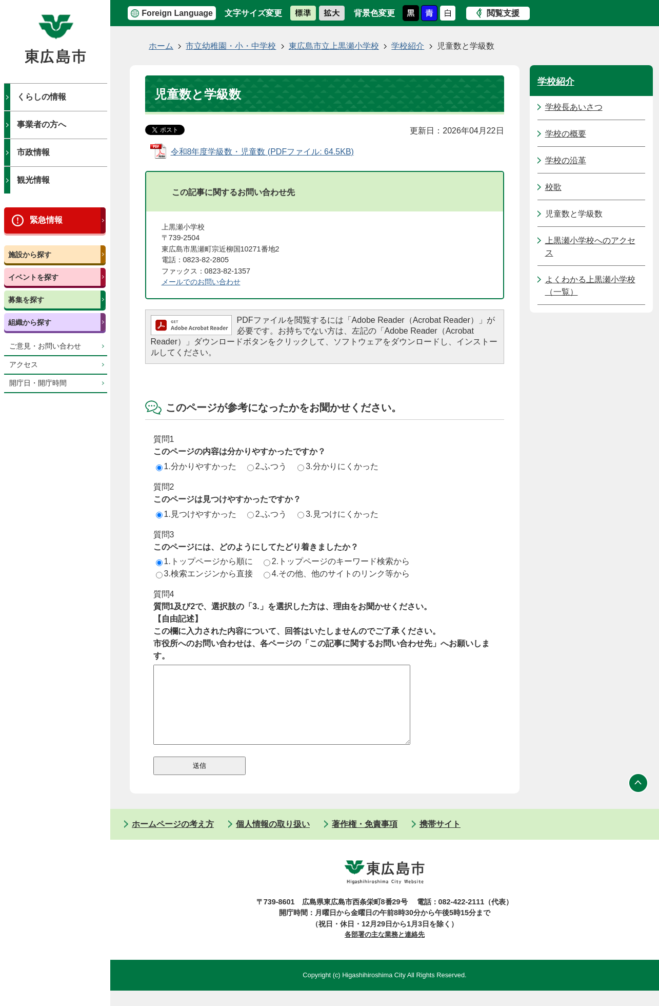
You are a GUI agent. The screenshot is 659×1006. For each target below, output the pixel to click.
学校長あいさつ (574, 107)
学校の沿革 (565, 160)
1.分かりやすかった (196, 466)
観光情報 (33, 180)
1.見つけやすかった (196, 514)
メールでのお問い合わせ (201, 282)
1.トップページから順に (204, 561)
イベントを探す (33, 277)
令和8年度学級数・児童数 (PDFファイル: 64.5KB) (262, 151)
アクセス (23, 365)
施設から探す (29, 254)
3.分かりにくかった (337, 466)
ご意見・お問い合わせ (45, 346)
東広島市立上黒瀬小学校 (334, 46)
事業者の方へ (41, 124)
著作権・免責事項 (364, 839)
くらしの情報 (41, 96)
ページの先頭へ (638, 798)
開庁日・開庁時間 (38, 383)
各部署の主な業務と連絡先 (385, 950)
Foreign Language (177, 13)
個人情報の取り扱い (273, 839)
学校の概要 (565, 133)
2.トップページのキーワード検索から (337, 561)
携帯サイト (440, 839)
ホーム (161, 46)
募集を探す (26, 300)
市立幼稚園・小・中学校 (231, 46)
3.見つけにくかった (337, 514)
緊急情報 (46, 220)
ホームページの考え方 (173, 839)
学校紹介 (407, 46)
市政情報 (33, 152)
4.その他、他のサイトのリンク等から (337, 573)
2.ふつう (267, 466)
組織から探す (29, 322)
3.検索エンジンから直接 (204, 573)
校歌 (553, 187)
